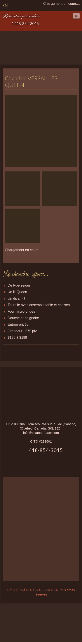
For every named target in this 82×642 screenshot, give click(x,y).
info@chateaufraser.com (41, 433)
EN (5, 5)
